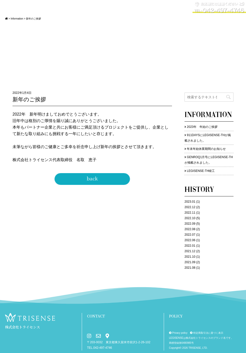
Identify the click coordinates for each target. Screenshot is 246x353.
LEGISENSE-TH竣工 (201, 171)
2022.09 (189, 223)
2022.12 (189, 207)
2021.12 (189, 251)
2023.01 (189, 201)
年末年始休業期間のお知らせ (206, 149)
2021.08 (189, 267)
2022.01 (189, 245)
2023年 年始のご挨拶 (202, 127)
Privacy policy (178, 332)
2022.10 (189, 218)
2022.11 (189, 212)
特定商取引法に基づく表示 (206, 332)
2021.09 (189, 262)
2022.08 (189, 229)
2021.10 (189, 256)
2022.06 (189, 240)
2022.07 (189, 234)
